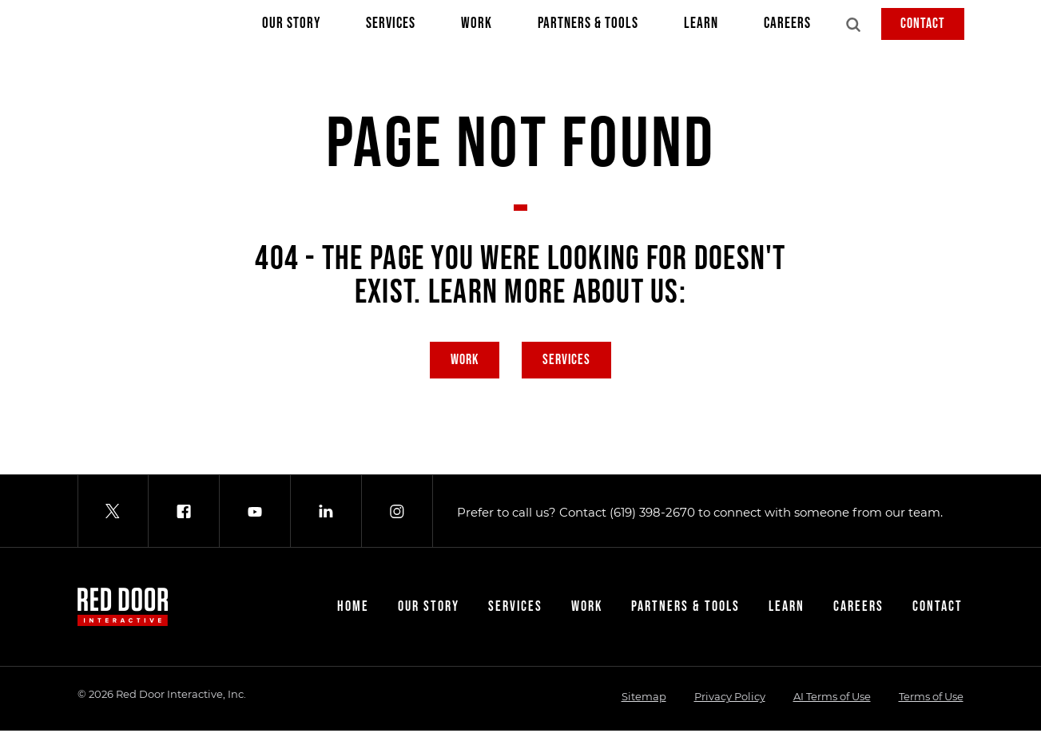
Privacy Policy (729, 698)
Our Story (291, 27)
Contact (922, 23)
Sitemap (644, 698)
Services (390, 27)
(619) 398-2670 (652, 513)
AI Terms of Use (832, 698)
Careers (787, 27)
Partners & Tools (588, 27)
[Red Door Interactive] (93, 26)
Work (476, 27)
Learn (701, 27)
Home (353, 608)
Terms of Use (931, 698)
